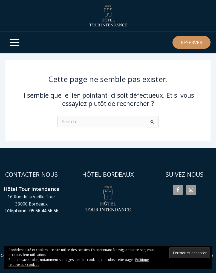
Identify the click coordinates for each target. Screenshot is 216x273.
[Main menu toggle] (14, 42)
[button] (191, 42)
